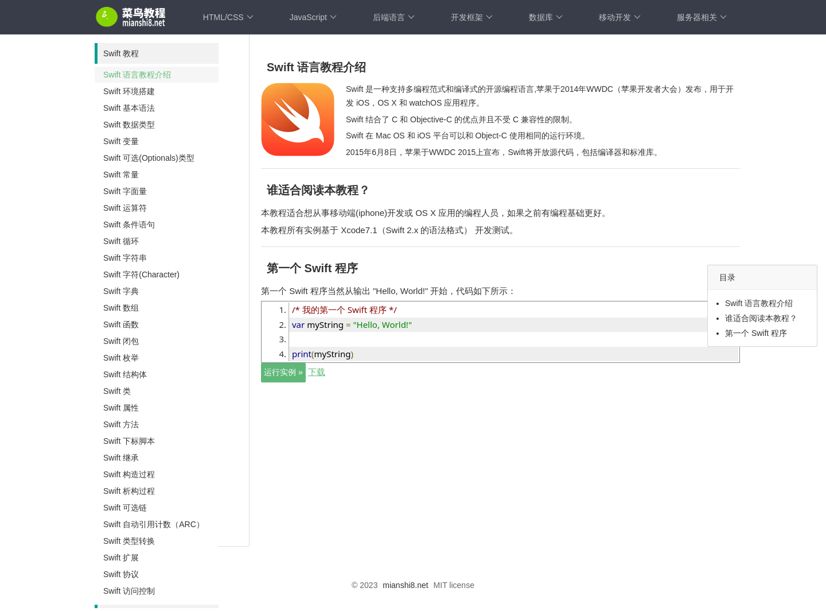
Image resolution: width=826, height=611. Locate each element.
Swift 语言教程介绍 (759, 303)
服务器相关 (702, 17)
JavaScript (313, 17)
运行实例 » (283, 372)
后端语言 (394, 17)
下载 (316, 372)
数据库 (546, 17)
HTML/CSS (228, 17)
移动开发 (620, 17)
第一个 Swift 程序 (756, 333)
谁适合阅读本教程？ (761, 318)
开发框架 (472, 17)
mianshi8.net (405, 585)
